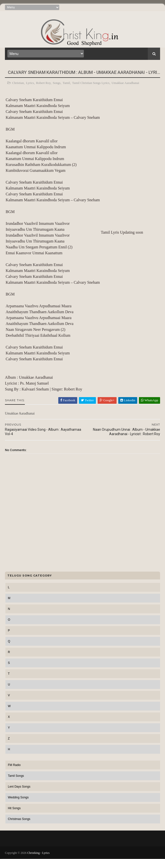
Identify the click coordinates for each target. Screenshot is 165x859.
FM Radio (14, 765)
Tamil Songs (16, 776)
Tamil (66, 83)
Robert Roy (43, 83)
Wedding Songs (18, 797)
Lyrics (30, 83)
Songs (56, 83)
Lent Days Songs (19, 786)
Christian (18, 83)
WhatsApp (149, 400)
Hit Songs (14, 808)
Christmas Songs (19, 819)
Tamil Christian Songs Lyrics (90, 83)
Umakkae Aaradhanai (125, 83)
